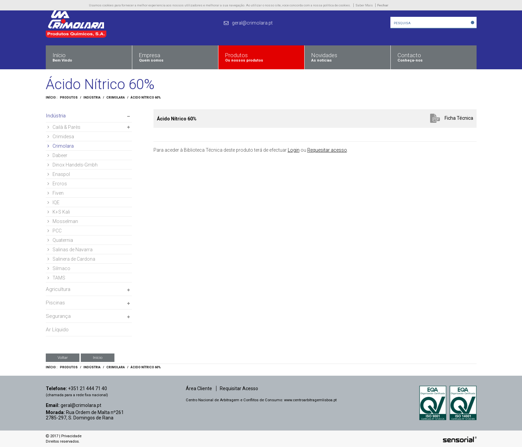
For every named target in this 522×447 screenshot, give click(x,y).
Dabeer (57, 155)
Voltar (63, 357)
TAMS (56, 278)
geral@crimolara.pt (81, 405)
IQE (53, 202)
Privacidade (71, 436)
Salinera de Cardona (71, 259)
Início (97, 357)
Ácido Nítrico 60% (146, 97)
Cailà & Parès (63, 127)
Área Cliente (199, 388)
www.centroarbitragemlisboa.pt (310, 400)
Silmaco (58, 268)
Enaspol (58, 174)
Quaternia (60, 240)
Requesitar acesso (327, 150)
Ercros (57, 183)
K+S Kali (58, 212)
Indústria (92, 97)
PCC (54, 230)
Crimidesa (60, 136)
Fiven (55, 193)
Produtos (69, 97)
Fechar (382, 5)
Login (294, 150)
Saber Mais (364, 5)
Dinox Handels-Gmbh (72, 164)
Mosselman (62, 221)
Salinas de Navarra (70, 249)
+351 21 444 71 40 (87, 388)
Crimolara (115, 97)
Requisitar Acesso (239, 388)
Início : (52, 97)
